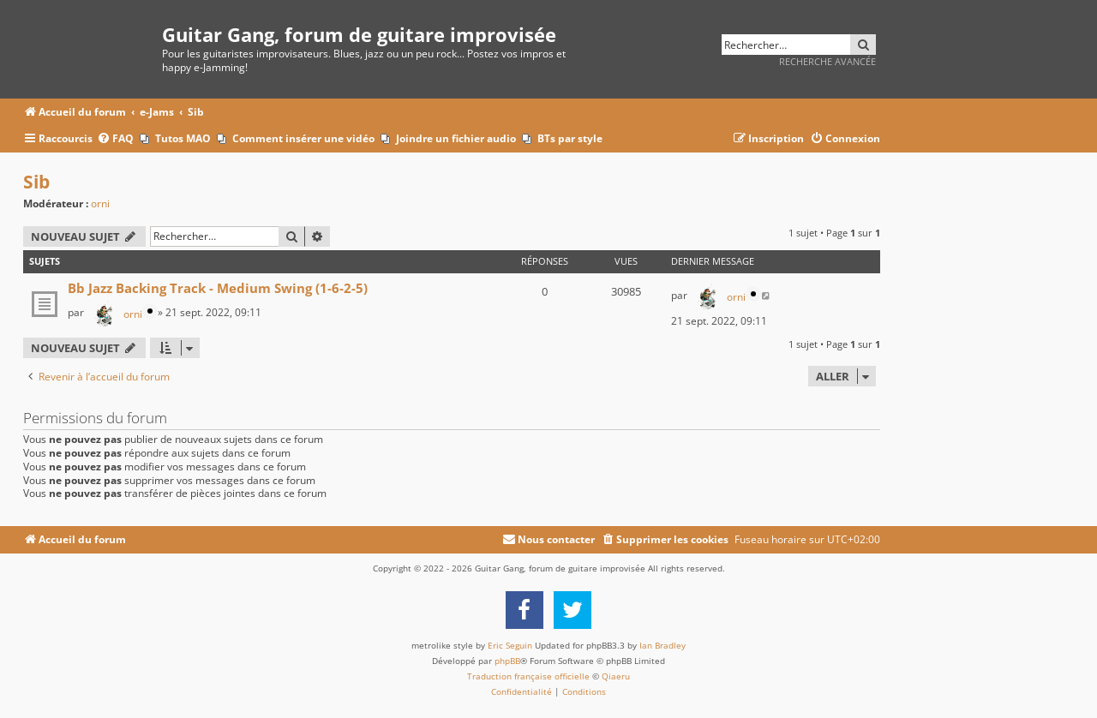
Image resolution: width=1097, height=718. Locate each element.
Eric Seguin (510, 645)
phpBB (507, 661)
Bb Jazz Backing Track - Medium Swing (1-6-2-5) (218, 287)
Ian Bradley (662, 645)
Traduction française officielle (528, 676)
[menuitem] (115, 139)
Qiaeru (616, 676)
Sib (36, 182)
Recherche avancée (827, 61)
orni (100, 204)
